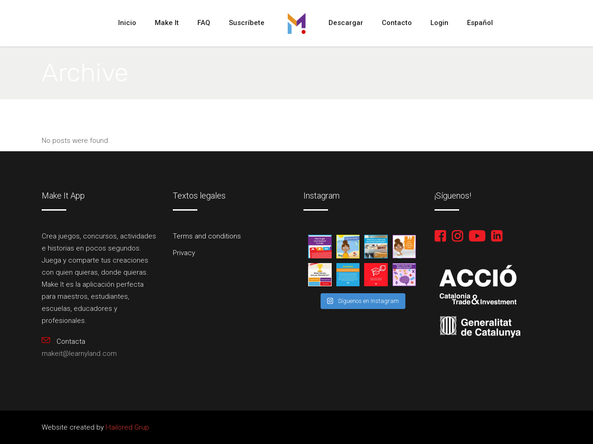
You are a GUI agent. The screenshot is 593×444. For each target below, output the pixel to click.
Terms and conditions (207, 236)
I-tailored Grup (126, 427)
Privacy (184, 253)
